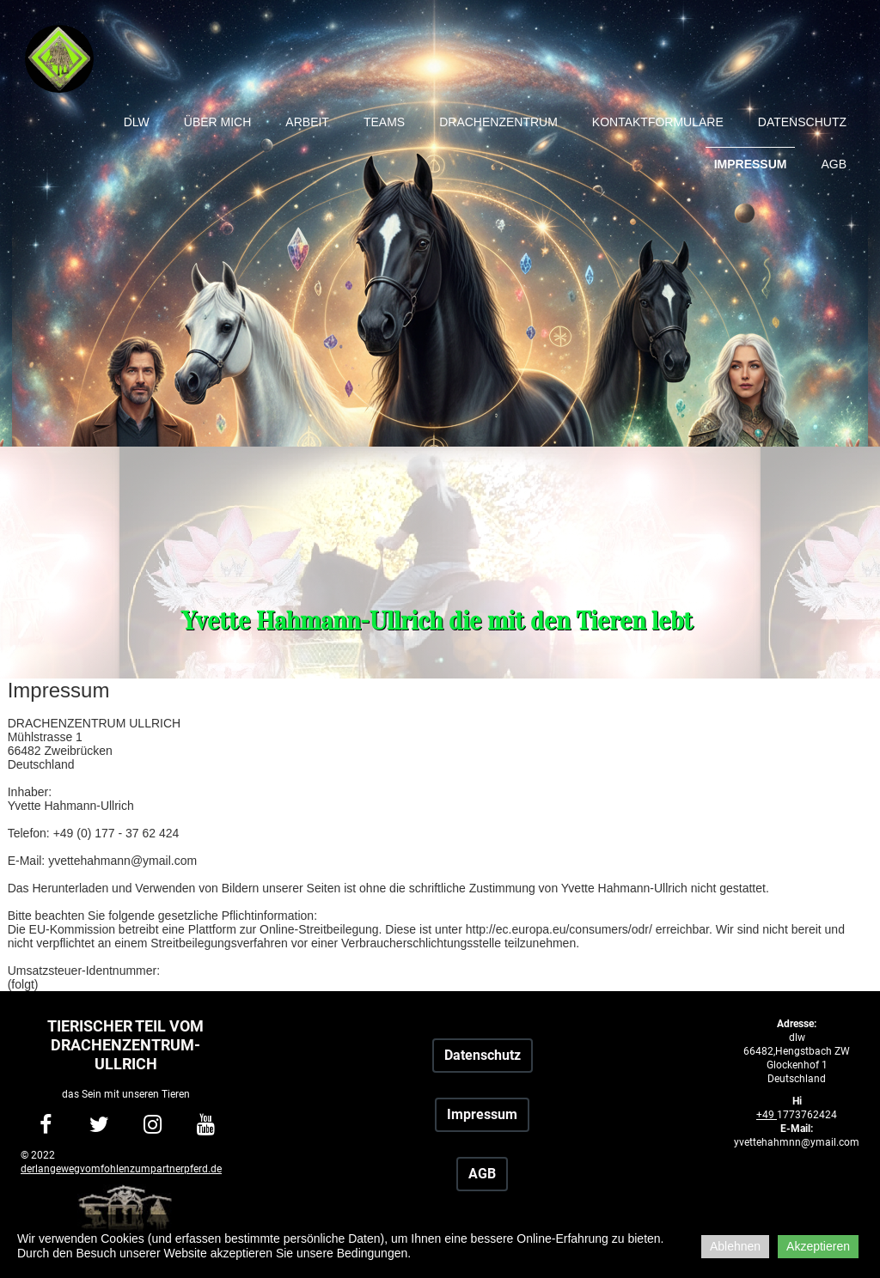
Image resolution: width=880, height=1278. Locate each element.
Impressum (750, 164)
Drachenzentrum (498, 122)
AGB (833, 164)
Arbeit (307, 122)
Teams (384, 122)
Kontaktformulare (658, 122)
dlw (137, 122)
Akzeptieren (818, 1246)
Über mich (218, 122)
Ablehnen (735, 1246)
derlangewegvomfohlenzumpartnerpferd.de (121, 1169)
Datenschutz (802, 122)
